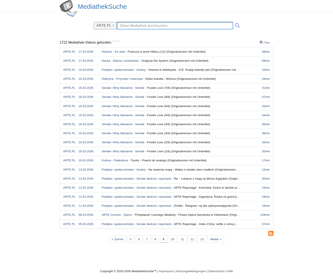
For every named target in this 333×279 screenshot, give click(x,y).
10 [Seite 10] (172, 239)
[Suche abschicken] (236, 24)
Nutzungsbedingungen (191, 271)
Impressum (166, 271)
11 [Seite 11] (182, 239)
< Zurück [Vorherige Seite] (117, 239)
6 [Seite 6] (139, 239)
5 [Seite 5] (130, 239)
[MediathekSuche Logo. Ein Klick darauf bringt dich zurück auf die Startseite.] (69, 8)
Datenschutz (216, 271)
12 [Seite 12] (192, 239)
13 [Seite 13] (202, 239)
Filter (265, 42)
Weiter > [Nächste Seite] (215, 239)
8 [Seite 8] (155, 239)
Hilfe (230, 271)
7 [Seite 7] (147, 239)
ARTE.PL (105, 25)
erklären (116, 41)
